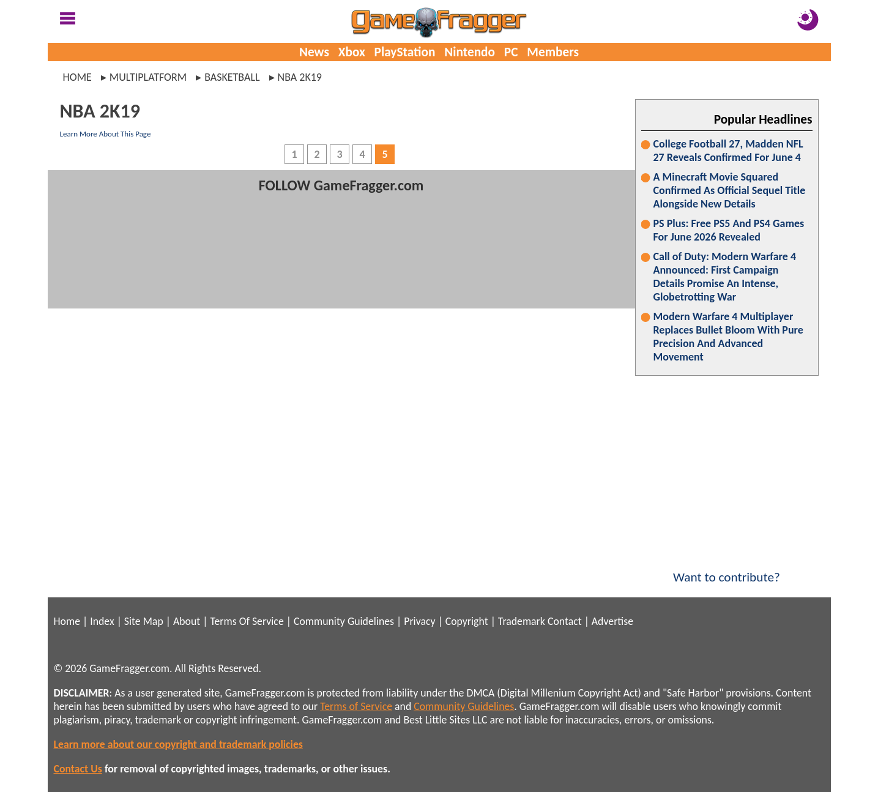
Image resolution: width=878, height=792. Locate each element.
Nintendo (469, 52)
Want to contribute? (727, 569)
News (314, 52)
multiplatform (148, 77)
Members (553, 52)
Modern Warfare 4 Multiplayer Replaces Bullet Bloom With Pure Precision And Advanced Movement (728, 337)
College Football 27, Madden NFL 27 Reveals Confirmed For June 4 (728, 150)
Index (102, 621)
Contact (565, 621)
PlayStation (405, 52)
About (186, 621)
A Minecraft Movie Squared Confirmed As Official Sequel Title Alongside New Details (729, 190)
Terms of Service (356, 706)
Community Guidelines (344, 621)
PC (511, 52)
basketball (231, 77)
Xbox (351, 52)
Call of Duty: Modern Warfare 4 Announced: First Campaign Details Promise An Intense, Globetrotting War (725, 277)
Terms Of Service (246, 621)
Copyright (466, 621)
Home (77, 77)
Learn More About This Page (105, 133)
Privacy (419, 621)
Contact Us (78, 768)
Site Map (143, 621)
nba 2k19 (300, 77)
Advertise (612, 621)
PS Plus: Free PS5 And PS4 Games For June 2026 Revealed (729, 230)
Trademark (521, 621)
